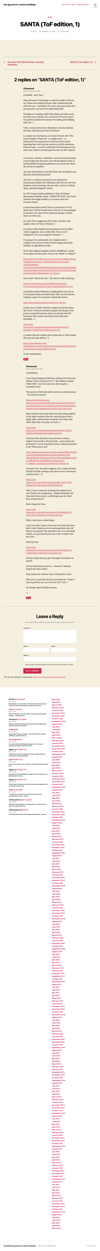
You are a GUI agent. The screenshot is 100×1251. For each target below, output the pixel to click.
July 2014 (56, 1086)
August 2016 (57, 1017)
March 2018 (56, 965)
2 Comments (64, 31)
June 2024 (56, 762)
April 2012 (56, 1160)
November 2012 (58, 1141)
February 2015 (57, 1067)
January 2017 (57, 1004)
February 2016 (57, 1034)
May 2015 (56, 1058)
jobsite (15, 729)
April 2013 (56, 1127)
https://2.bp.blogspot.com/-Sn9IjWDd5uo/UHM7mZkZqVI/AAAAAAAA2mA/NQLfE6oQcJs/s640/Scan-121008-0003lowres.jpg (49, 346)
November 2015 (58, 1042)
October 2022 (57, 817)
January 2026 (57, 710)
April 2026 (56, 702)
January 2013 (57, 1135)
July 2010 (56, 1217)
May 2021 (56, 864)
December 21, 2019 (48, 31)
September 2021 (58, 853)
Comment (27, 628)
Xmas (50, 17)
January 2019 (57, 941)
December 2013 (58, 1105)
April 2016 (56, 1028)
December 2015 (58, 1039)
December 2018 (58, 943)
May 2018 (56, 960)
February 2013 (57, 1132)
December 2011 (58, 1171)
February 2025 (58, 741)
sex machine (18, 790)
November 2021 (58, 847)
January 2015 (57, 1069)
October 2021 (57, 850)
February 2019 (57, 938)
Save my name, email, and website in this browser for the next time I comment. (49, 664)
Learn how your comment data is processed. (49, 677)
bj (36, 31)
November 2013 (58, 1108)
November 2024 (58, 749)
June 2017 (56, 990)
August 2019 (57, 921)
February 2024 (58, 773)
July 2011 (55, 1184)
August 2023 (57, 790)
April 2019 (56, 932)
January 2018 (57, 971)
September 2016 (58, 1015)
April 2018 (56, 963)
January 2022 (57, 842)
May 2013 (56, 1124)
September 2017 (58, 982)
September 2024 (58, 754)
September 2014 (58, 1080)
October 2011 (57, 1176)
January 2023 (57, 809)
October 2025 (57, 719)
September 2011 (58, 1179)
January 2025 (57, 743)
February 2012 (57, 1165)
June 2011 (56, 1187)
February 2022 (58, 839)
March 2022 (56, 836)
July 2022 (56, 825)
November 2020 (58, 880)
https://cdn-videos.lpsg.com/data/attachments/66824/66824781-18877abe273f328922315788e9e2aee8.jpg (49, 512)
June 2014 (56, 1089)
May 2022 (56, 831)
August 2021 (57, 856)
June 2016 (56, 1023)
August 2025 (57, 724)
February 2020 (58, 905)
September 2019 (58, 919)
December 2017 (58, 973)
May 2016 (56, 1026)
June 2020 (56, 894)
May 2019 (56, 930)
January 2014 (57, 1102)
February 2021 (57, 872)
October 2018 (57, 946)
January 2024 (57, 776)
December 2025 (58, 713)
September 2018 (58, 949)
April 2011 (56, 1193)
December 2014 (58, 1072)
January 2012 (57, 1168)
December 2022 (58, 812)
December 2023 (58, 779)
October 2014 (57, 1078)
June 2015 (56, 1056)
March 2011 (56, 1195)
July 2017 (56, 987)
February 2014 (57, 1100)
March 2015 (56, 1064)
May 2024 (56, 765)
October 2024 (57, 751)
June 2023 (56, 795)
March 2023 (56, 804)
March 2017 (56, 998)
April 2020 (56, 899)
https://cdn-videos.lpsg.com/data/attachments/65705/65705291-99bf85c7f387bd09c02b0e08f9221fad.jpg (49, 430)
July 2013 (56, 1119)
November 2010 (58, 1206)
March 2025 (56, 738)
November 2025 (58, 716)
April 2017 (56, 995)
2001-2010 (66, 4)
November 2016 (58, 1009)
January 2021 (57, 875)
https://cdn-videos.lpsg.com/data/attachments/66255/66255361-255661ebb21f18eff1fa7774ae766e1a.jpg (49, 550)
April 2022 (56, 834)
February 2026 (58, 708)
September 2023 (58, 787)
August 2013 (57, 1116)
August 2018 (57, 952)
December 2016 (58, 1006)
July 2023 (56, 793)
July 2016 (56, 1020)
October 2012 (57, 1143)
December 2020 (58, 878)
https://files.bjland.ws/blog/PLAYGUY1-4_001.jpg (45, 302)
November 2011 (58, 1174)
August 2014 (57, 1083)
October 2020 (57, 883)
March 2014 (56, 1097)
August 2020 (57, 889)
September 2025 (58, 721)
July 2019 (56, 924)
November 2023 (58, 782)
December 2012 (58, 1138)
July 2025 (56, 727)
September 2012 (58, 1146)
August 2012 (57, 1149)
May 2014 (56, 1091)
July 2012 (56, 1152)
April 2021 (56, 867)
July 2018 (56, 954)
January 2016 (57, 1037)
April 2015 (56, 1061)
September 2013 (58, 1113)
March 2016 (56, 1031)
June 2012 (56, 1154)
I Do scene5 (20, 699)
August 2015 (57, 1050)
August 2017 (57, 984)
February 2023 (58, 806)
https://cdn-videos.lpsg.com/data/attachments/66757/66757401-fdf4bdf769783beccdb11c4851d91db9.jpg (49, 482)
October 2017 (57, 979)
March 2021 (56, 869)
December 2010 (58, 1204)
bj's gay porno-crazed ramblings (20, 4)
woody (11, 739)
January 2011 (57, 1201)
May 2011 (55, 1190)
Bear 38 (25, 810)
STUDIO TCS (22, 749)
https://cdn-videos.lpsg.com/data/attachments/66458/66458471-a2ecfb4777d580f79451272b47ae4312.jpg (46, 327)
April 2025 (56, 735)
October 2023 (57, 784)
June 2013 (56, 1121)
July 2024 (56, 760)
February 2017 (57, 1001)
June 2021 (56, 861)
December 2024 (58, 746)
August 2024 (57, 757)
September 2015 (58, 1047)
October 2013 (57, 1111)
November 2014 (58, 1075)
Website (26, 655)
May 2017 (56, 993)
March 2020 (57, 902)
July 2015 (56, 1053)
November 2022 (58, 815)
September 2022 (58, 820)
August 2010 (57, 1215)
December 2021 (58, 845)
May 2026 (56, 699)
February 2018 (57, 968)
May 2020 (56, 897)
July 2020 (56, 891)
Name (25, 646)
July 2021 (56, 858)
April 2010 (56, 1226)
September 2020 (58, 886)
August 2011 (57, 1182)
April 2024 (56, 768)
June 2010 (56, 1220)
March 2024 (56, 771)
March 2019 (56, 935)
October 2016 (57, 1012)
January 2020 (57, 908)
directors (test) (83, 4)
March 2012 (56, 1163)
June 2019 (56, 927)
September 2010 (58, 1212)
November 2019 (58, 913)
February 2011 (57, 1198)
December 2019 (58, 910)
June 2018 (56, 957)
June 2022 (56, 828)
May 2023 (56, 798)
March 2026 (56, 705)
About (73, 4)
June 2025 (56, 730)
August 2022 (57, 823)
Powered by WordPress (47, 1246)
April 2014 (56, 1094)
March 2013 (56, 1130)
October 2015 (57, 1045)
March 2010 (56, 1228)
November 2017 (58, 976)
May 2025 (56, 732)
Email (53, 646)
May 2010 (56, 1223)
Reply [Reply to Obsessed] (26, 359)
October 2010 (57, 1209)
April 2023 (56, 801)
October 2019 (57, 916)
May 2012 (56, 1157)
